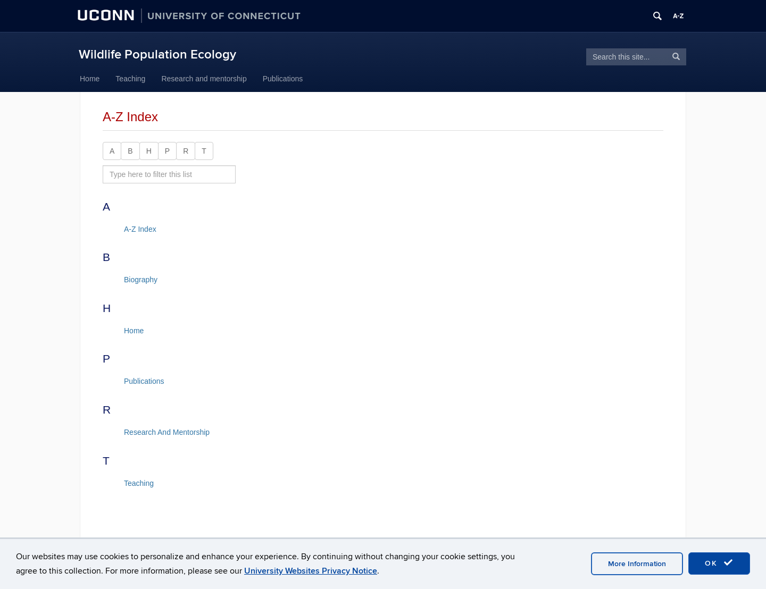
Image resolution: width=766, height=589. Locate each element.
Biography (140, 279)
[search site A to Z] (169, 174)
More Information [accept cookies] (637, 563)
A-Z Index (140, 229)
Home (89, 78)
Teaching (130, 78)
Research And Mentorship (167, 432)
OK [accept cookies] (719, 563)
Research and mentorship (203, 78)
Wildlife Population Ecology (157, 54)
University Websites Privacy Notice (310, 571)
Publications (283, 78)
